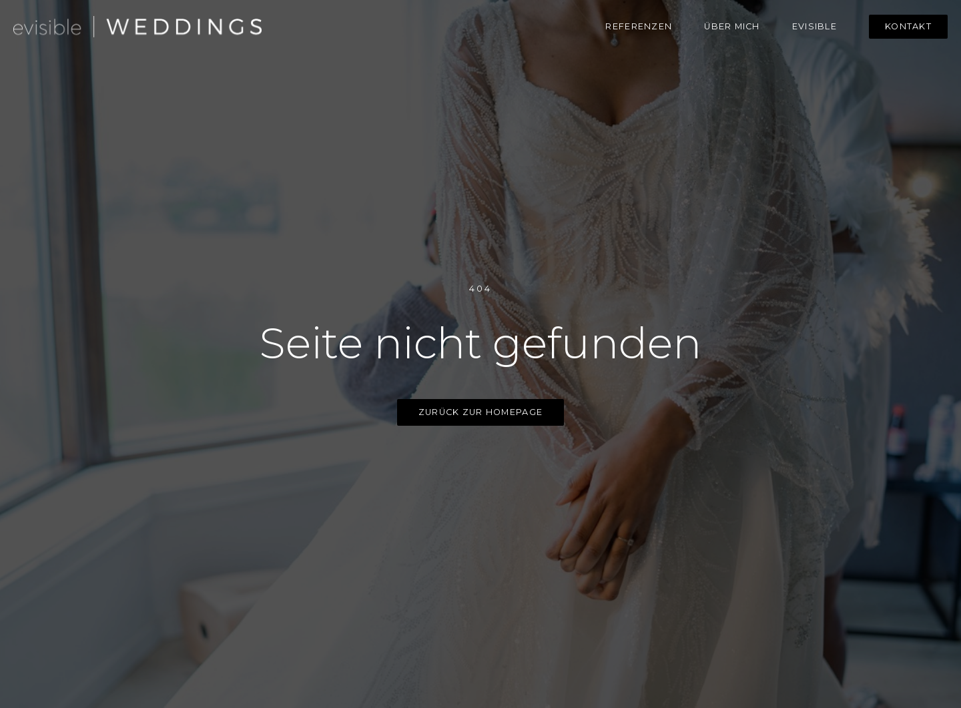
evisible (814, 26)
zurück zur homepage (480, 412)
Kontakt (908, 26)
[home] (137, 26)
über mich (732, 26)
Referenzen (638, 26)
